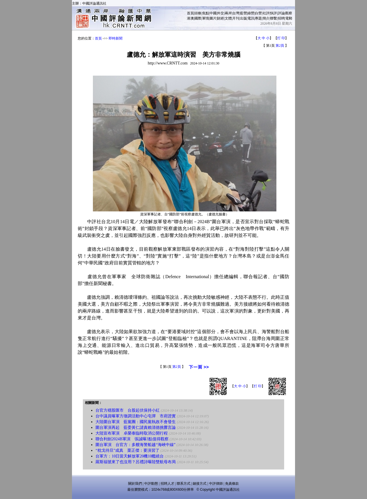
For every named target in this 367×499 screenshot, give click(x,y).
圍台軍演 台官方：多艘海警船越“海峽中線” (135, 445)
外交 (220, 13)
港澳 (190, 18)
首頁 (190, 13)
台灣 (235, 13)
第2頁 (280, 46)
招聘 (281, 18)
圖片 (213, 18)
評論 (281, 13)
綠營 (250, 13)
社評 (266, 13)
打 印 (281, 38)
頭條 (197, 13)
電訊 (250, 18)
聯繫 (273, 18)
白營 (258, 13)
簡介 (266, 18)
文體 (228, 18)
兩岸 (228, 13)
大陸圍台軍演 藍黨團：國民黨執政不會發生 (135, 422)
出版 (243, 18)
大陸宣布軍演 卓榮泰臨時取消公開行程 (131, 433)
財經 (220, 18)
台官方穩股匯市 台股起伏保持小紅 (127, 410)
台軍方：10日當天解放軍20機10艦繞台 (129, 456)
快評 (273, 13)
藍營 (243, 13)
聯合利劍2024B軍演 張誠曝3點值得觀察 (131, 439)
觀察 (288, 13)
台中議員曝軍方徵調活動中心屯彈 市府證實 (135, 416)
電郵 (288, 18)
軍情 (205, 18)
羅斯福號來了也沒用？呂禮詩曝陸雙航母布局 (135, 462)
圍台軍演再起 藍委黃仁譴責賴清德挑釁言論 (135, 427)
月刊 (235, 18)
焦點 (205, 13)
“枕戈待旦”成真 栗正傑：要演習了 (127, 450)
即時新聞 (115, 38)
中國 (213, 13)
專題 (258, 18)
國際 (197, 18)
